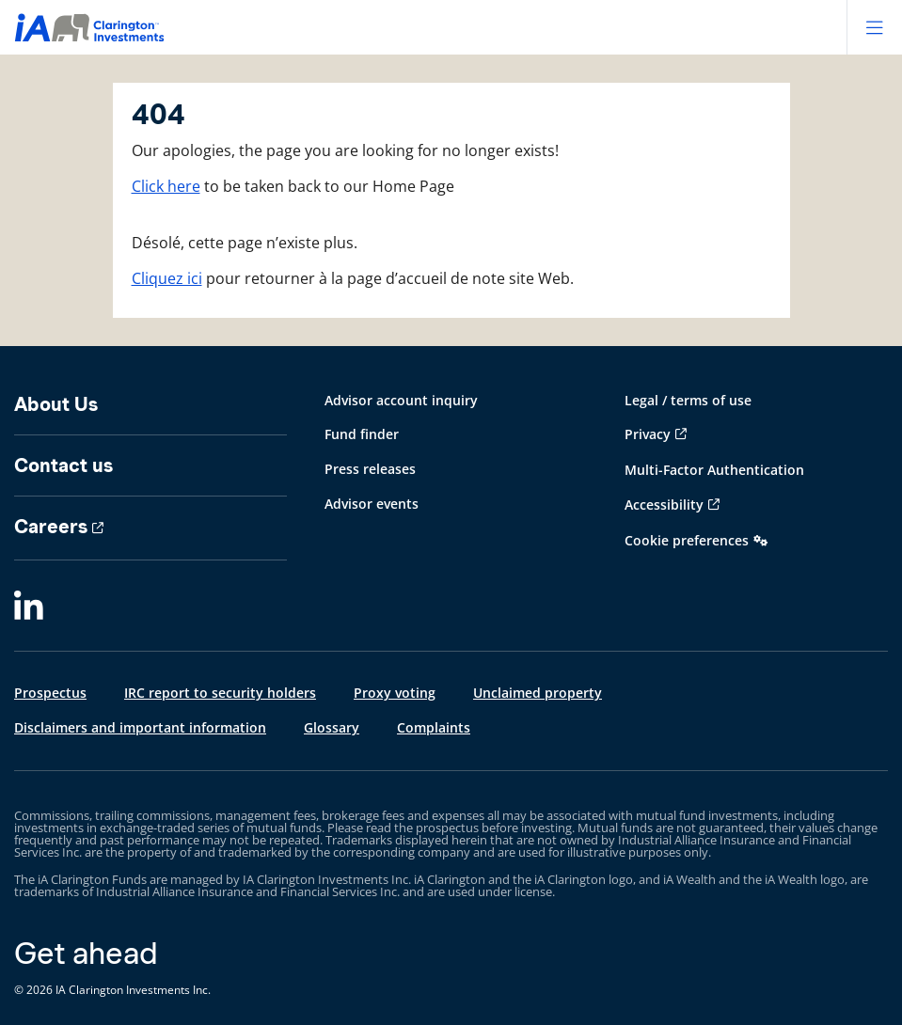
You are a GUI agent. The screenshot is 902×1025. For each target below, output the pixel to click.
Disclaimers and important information (140, 727)
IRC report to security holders (220, 693)
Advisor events (371, 503)
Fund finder (361, 434)
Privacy (648, 434)
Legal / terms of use (688, 400)
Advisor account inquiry (401, 400)
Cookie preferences (687, 540)
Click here (166, 186)
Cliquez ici (167, 278)
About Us (56, 404)
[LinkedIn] (28, 606)
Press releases (370, 469)
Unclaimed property (537, 693)
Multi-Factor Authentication (714, 470)
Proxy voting (394, 693)
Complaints (433, 727)
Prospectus (50, 693)
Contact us (63, 465)
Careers (50, 526)
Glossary (331, 727)
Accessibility (664, 504)
